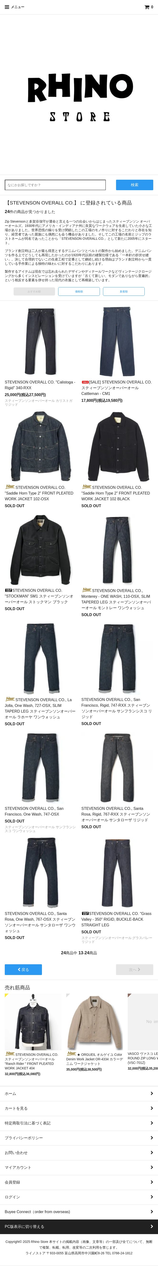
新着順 (124, 291)
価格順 (79, 291)
